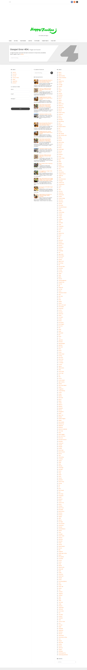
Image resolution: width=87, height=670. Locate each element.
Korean (60, 352)
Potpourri (36, 40)
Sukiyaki (60, 577)
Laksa (60, 369)
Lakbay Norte (61, 368)
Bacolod (60, 96)
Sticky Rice (61, 574)
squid (60, 570)
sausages (61, 534)
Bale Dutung (61, 107)
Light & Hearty (61, 382)
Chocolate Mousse (62, 207)
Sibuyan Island (62, 546)
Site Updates (61, 556)
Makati (60, 401)
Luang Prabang (62, 390)
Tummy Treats (45, 40)
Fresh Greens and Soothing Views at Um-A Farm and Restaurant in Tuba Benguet (45, 105)
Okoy (60, 455)
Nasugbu (60, 446)
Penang (60, 483)
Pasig (60, 472)
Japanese (61, 340)
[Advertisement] (43, 16)
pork (59, 492)
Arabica (60, 89)
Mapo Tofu (61, 415)
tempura (60, 605)
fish (59, 264)
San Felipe (61, 521)
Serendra (60, 541)
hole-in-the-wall (62, 305)
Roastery (60, 513)
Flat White (61, 268)
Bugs (60, 159)
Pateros (60, 478)
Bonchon (60, 144)
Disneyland (61, 247)
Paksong (60, 465)
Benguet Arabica (62, 126)
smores (60, 560)
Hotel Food (61, 313)
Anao (60, 79)
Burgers (60, 165)
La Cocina (61, 361)
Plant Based (23, 40)
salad (60, 518)
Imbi (59, 327)
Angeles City (61, 81)
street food (61, 576)
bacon (60, 98)
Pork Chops (61, 493)
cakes (60, 177)
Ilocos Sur (61, 326)
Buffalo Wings (61, 158)
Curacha (60, 228)
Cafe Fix (30, 40)
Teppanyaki (61, 607)
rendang (60, 506)
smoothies (61, 558)
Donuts (60, 249)
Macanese (61, 397)
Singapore (61, 551)
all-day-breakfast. (62, 77)
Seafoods (61, 539)
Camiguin (61, 180)
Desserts (60, 242)
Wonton (60, 646)
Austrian (60, 93)
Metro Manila (61, 422)
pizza (60, 488)
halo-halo (61, 296)
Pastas (60, 474)
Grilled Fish (61, 287)
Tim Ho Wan (61, 611)
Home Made (61, 306)
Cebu (60, 189)
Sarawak (60, 527)
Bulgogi (60, 163)
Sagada (60, 516)
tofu (59, 612)
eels (59, 252)
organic (60, 460)
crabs (60, 221)
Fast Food (61, 257)
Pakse (60, 464)
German (60, 284)
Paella (60, 462)
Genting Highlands (62, 280)
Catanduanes (61, 184)
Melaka (60, 420)
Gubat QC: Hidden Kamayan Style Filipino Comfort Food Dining (45, 89)
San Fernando (61, 523)
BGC (59, 128)
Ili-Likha (60, 319)
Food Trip (53, 40)
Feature (60, 259)
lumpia (60, 394)
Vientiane (61, 632)
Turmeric (60, 625)
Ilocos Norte (61, 322)
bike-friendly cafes (63, 135)
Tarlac (60, 600)
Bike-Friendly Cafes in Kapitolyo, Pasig (46, 164)
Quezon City (61, 502)
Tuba (60, 619)
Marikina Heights (62, 418)
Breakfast (61, 154)
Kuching (60, 355)
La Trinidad (61, 362)
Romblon (60, 514)
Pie (59, 486)
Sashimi (60, 530)
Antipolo (60, 86)
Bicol (59, 130)
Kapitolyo (60, 345)
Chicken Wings (62, 198)
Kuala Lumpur (61, 354)
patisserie (61, 479)
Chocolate (61, 205)
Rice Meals (61, 509)
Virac (60, 639)
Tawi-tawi (61, 602)
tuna (60, 623)
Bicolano (60, 131)
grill (59, 285)
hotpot (60, 315)
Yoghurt (60, 649)
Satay (60, 532)
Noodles (60, 448)
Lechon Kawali (61, 380)
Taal (59, 590)
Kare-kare (61, 347)
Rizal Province (61, 511)
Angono (60, 82)
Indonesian (61, 333)
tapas (60, 598)
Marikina (60, 417)
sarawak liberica (62, 528)
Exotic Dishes (61, 256)
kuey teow (61, 357)
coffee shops (61, 212)
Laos (59, 376)
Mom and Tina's (62, 436)
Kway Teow (61, 359)
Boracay (60, 151)
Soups (60, 563)
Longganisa (61, 389)
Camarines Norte (62, 179)
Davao (60, 235)
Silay (59, 549)
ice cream (61, 317)
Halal (60, 294)
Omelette (61, 459)
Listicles (60, 383)
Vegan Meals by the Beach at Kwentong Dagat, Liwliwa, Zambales (45, 195)
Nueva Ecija (61, 450)
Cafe (60, 168)
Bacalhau (60, 95)
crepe (60, 224)
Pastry (60, 476)
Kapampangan (62, 343)
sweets (60, 588)
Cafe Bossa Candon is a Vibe (45, 114)
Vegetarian (14, 81)
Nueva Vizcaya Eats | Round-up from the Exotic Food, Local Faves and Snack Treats (45, 81)
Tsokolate (61, 618)
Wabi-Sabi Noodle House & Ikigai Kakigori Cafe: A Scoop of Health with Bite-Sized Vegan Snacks (46, 179)
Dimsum (60, 245)
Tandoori (60, 595)
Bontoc (60, 147)
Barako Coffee (62, 112)
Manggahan (61, 411)
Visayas (60, 640)
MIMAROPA (61, 425)
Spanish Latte (61, 567)
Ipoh (59, 334)
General (60, 278)
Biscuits (60, 140)
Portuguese (61, 495)
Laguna (60, 366)
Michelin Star (61, 424)
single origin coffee (63, 553)
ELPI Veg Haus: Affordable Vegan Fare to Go (46, 187)
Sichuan (60, 548)
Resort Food (61, 507)
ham (60, 298)
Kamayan (61, 341)
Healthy (60, 301)
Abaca (60, 72)
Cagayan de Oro (62, 173)
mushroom (61, 443)
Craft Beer (61, 222)
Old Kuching (61, 457)
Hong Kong (61, 308)
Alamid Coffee (62, 75)
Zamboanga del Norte (63, 654)
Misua (60, 432)
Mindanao (61, 427)
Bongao (60, 145)
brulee (60, 156)
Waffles (60, 644)
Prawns (60, 500)
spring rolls (61, 569)
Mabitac (60, 396)
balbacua (61, 105)
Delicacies (61, 240)
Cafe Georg (61, 172)
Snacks (60, 562)
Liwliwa (60, 387)
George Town (61, 282)
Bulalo (60, 161)
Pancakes (61, 469)
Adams (60, 74)
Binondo (60, 138)
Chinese (60, 203)
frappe (60, 273)
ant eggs (60, 84)
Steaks (60, 572)
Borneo (60, 152)
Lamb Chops (61, 371)
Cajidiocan (61, 175)
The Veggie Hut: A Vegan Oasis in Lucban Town (45, 171)
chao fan (60, 191)
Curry (60, 229)
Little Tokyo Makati (62, 385)
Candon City (61, 182)
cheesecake (61, 194)
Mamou (60, 409)
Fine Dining (61, 263)
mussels (60, 444)
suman (60, 579)
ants (59, 88)
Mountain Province (62, 439)
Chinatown (61, 201)
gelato (60, 277)
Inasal (60, 329)
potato (60, 497)
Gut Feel (16, 40)
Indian (60, 331)
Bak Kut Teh (61, 103)
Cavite (60, 186)
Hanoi (60, 299)
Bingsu (60, 137)
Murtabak (61, 441)
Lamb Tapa (61, 373)
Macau (60, 399)
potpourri (14, 82)
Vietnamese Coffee (63, 637)
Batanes (60, 117)
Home (10, 1)
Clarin (60, 208)
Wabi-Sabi (61, 642)
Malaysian (61, 408)
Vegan (13, 79)
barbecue (61, 114)
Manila (60, 413)
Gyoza (60, 291)
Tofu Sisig (61, 614)
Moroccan (61, 437)
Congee (60, 215)
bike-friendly (61, 133)
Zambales (61, 651)
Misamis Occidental (63, 429)
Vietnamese (61, 635)
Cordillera (61, 219)
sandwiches (61, 525)
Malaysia (60, 406)
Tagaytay (61, 593)
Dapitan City (61, 233)
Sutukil (60, 584)
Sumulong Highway (63, 581)
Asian (60, 91)
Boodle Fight (61, 149)
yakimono (61, 647)
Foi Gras (60, 270)
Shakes (60, 542)
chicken (60, 196)
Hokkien (60, 303)
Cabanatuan (61, 166)
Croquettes (61, 226)
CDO (60, 187)
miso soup (61, 431)
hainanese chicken (63, 292)
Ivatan (60, 336)
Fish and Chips (62, 266)
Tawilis (60, 604)
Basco (60, 116)
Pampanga (61, 467)
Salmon (60, 520)
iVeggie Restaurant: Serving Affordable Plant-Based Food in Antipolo (45, 98)
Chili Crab (61, 200)
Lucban (60, 392)
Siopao (60, 555)
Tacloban (61, 591)
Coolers (60, 217)
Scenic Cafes (61, 535)
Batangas (61, 119)
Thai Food (61, 609)
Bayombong (61, 121)
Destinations (61, 243)
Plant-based (61, 490)
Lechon (60, 378)
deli (59, 238)
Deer (60, 236)
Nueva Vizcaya (62, 452)
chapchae (61, 193)
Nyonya (60, 453)
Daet (60, 231)
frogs (60, 275)
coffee (60, 210)
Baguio (60, 102)
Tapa (60, 597)
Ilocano (60, 320)
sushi (60, 583)
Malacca (60, 404)
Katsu (60, 348)
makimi (60, 403)
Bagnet (60, 100)
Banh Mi (60, 109)
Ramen (60, 504)
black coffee (61, 142)
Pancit (60, 471)
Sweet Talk (61, 586)
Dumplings (61, 250)
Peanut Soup (61, 481)
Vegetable (61, 628)
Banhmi (60, 110)
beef (60, 123)
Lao (59, 375)
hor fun (60, 310)
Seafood (60, 537)
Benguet (60, 124)
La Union (60, 364)
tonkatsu (60, 616)
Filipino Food (61, 261)
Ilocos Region (61, 324)
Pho (59, 485)
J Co (59, 338)
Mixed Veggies (62, 434)
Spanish (60, 565)
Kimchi (60, 350)
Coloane (60, 214)
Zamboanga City (62, 653)
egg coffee (61, 254)
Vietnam (60, 633)
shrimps (60, 544)
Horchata (60, 312)
